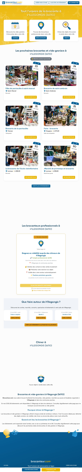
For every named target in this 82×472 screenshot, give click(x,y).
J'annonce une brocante (51, 470)
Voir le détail (15, 318)
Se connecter (73, 2)
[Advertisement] (41, 207)
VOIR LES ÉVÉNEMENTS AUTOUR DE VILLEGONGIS (41, 325)
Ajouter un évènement (58, 2)
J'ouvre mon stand (31, 469)
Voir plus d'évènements (41, 186)
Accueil (6, 465)
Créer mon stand (41, 2)
